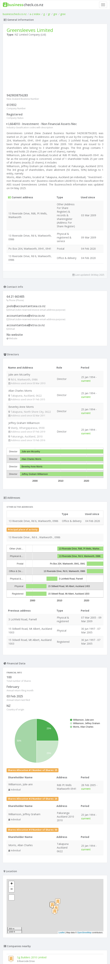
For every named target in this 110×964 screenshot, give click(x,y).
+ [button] (11, 884)
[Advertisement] (55, 65)
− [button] (11, 889)
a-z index (35, 14)
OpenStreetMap (84, 932)
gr (49, 14)
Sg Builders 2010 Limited (31, 957)
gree (63, 14)
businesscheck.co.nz (14, 14)
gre (55, 14)
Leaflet (62, 932)
